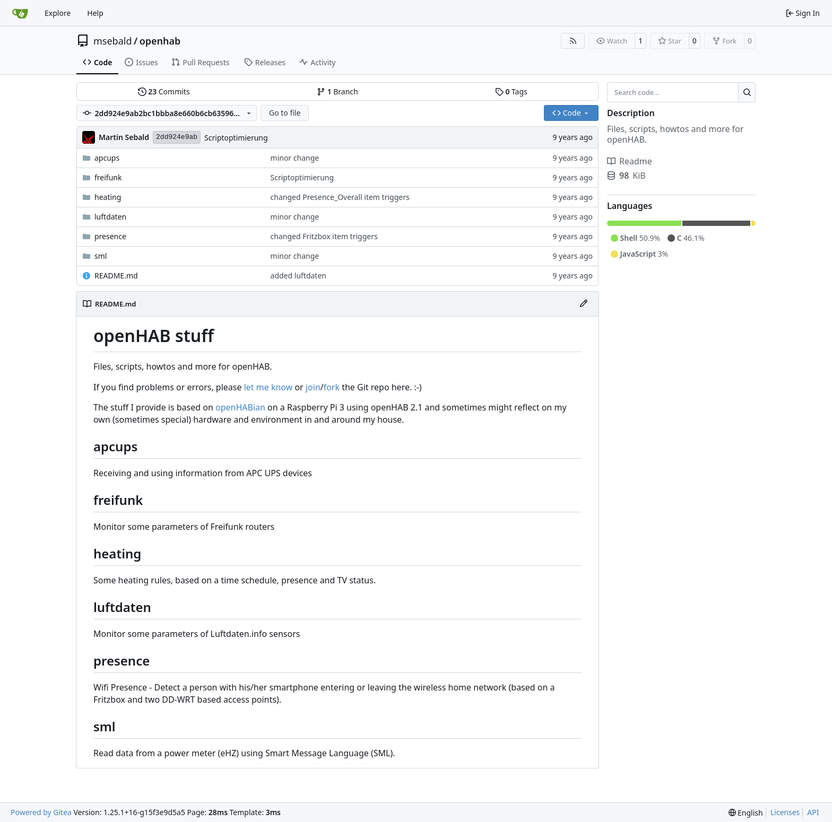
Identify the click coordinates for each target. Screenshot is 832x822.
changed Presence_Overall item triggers (340, 197)
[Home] (20, 13)
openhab (160, 41)
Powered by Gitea (41, 812)
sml (100, 256)
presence (110, 236)
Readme (629, 161)
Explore (58, 13)
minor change (295, 158)
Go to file (284, 113)
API (813, 812)
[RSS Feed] (573, 41)
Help (95, 13)
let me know (268, 387)
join (313, 387)
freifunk (108, 177)
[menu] (746, 813)
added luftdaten (298, 275)
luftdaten (110, 217)
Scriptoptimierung (236, 138)
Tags (511, 91)
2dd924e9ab (176, 137)
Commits (164, 91)
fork (332, 387)
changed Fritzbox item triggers (324, 236)
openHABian (240, 407)
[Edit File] (583, 304)
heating (107, 197)
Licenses (785, 812)
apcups (106, 158)
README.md (116, 275)
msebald (112, 41)
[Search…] (747, 92)
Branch (337, 91)
